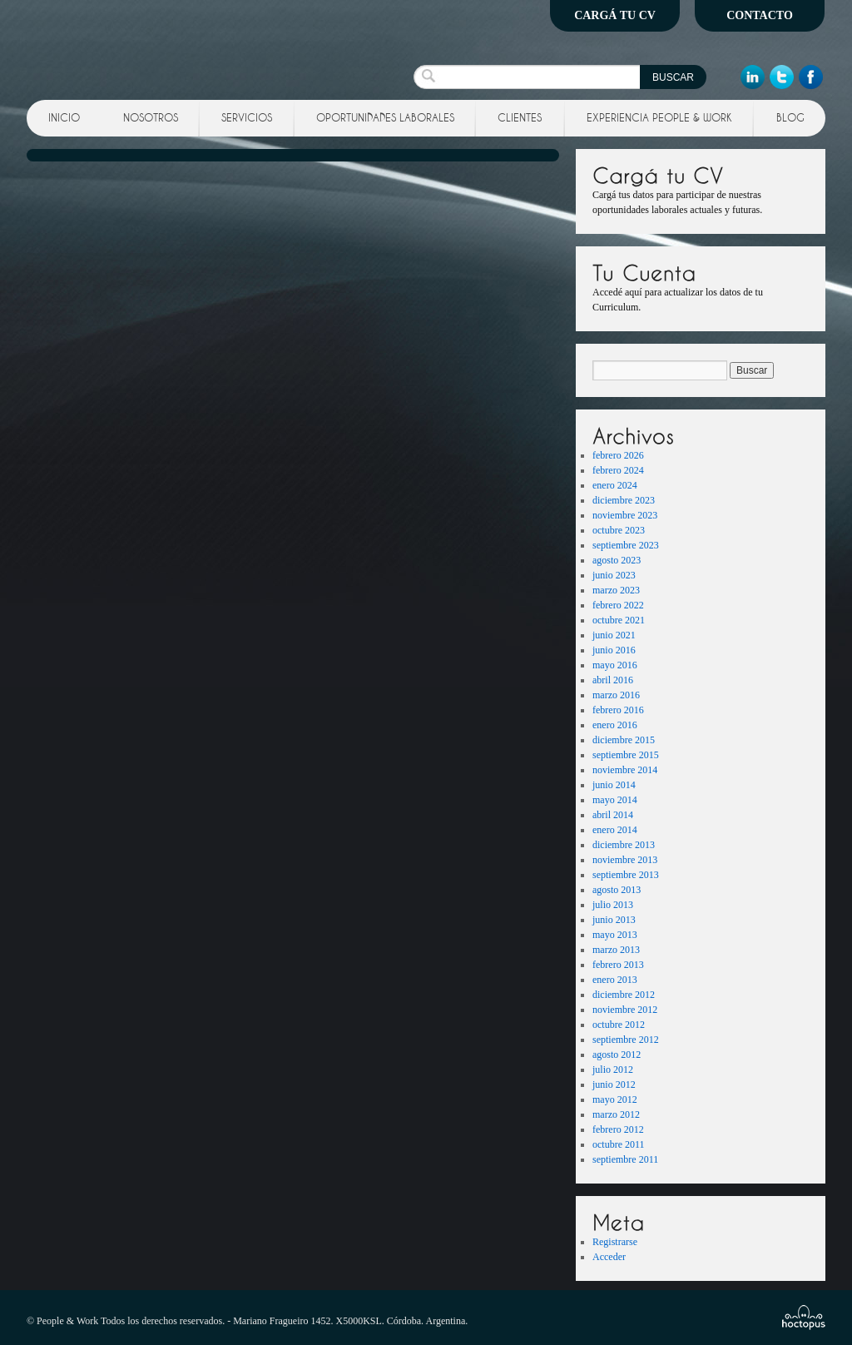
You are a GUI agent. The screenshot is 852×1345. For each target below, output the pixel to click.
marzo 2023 (616, 590)
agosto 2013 (616, 890)
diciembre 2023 (623, 500)
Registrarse (614, 1242)
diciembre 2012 (623, 994)
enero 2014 (614, 830)
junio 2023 (614, 575)
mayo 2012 (614, 1099)
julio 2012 (612, 1069)
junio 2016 (614, 650)
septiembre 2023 (625, 545)
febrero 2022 (618, 605)
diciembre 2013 (623, 845)
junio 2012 (614, 1084)
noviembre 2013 (624, 860)
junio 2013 (614, 920)
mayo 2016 (614, 665)
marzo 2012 (616, 1114)
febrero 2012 (618, 1129)
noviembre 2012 (624, 1009)
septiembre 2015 (625, 755)
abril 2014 (612, 815)
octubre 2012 (618, 1024)
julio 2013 (612, 905)
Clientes (520, 117)
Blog (790, 117)
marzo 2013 (616, 949)
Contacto (759, 15)
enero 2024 (614, 485)
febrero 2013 (618, 964)
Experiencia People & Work (659, 117)
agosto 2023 (616, 560)
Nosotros (150, 117)
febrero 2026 (618, 455)
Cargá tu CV (615, 15)
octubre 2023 (618, 530)
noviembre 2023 (624, 515)
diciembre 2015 (623, 740)
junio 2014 (614, 785)
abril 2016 (612, 680)
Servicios (246, 117)
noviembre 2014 (624, 770)
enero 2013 (614, 979)
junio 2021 (614, 635)
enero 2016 (614, 725)
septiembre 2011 (625, 1159)
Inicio (64, 117)
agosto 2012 (616, 1054)
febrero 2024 (618, 470)
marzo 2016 (616, 695)
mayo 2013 (614, 935)
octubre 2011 (618, 1144)
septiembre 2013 (625, 875)
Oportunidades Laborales (385, 117)
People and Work (146, 46)
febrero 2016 (618, 710)
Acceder (609, 1257)
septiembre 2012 (625, 1039)
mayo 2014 (614, 800)
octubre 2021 (618, 620)
